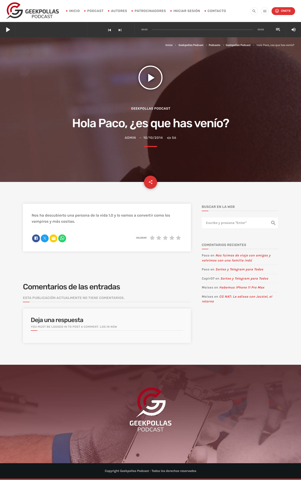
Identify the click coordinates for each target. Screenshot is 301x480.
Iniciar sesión (186, 11)
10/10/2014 (153, 138)
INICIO (74, 11)
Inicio (169, 45)
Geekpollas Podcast (190, 45)
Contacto (217, 11)
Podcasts (214, 45)
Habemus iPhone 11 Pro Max (241, 287)
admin (130, 138)
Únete (283, 11)
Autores (119, 11)
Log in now (108, 327)
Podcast (95, 11)
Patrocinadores (150, 11)
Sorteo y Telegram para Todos (239, 269)
